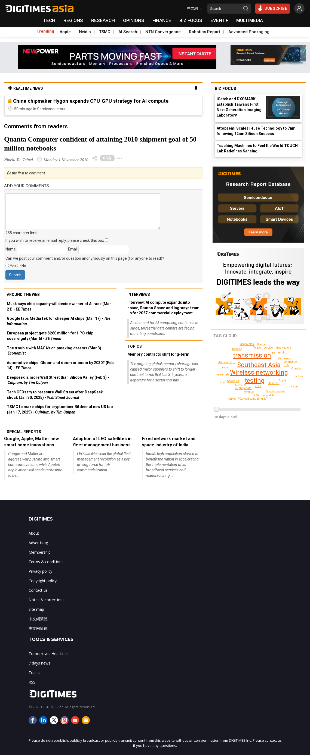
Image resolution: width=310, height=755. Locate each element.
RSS (32, 682)
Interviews (138, 294)
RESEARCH (103, 20)
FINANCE (161, 20)
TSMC (104, 31)
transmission (252, 355)
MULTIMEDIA (249, 20)
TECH (49, 20)
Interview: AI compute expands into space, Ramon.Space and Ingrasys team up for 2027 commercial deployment (163, 307)
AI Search (127, 31)
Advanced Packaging (248, 31)
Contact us (38, 590)
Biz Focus (225, 88)
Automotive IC (226, 362)
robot (225, 367)
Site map (36, 609)
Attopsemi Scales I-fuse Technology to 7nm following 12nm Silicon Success (256, 131)
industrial (240, 384)
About (34, 533)
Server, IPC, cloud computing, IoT (248, 398)
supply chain (243, 388)
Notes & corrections (47, 599)
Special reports (24, 432)
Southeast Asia (259, 365)
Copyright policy (43, 580)
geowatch (268, 395)
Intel (222, 382)
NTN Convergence (163, 31)
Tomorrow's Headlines (49, 653)
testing (255, 380)
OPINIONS (133, 20)
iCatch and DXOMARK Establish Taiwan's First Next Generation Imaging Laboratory (239, 107)
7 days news (39, 663)
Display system (276, 391)
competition (291, 361)
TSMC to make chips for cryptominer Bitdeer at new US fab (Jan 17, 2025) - (60, 409)
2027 (258, 386)
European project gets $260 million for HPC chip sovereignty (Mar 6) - (50, 336)
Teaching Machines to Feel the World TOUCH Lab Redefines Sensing (257, 148)
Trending (45, 31)
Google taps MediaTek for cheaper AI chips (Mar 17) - (58, 321)
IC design (296, 368)
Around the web (23, 294)
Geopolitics (247, 344)
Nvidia (85, 31)
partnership (279, 352)
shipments (284, 358)
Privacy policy (40, 571)
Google (261, 344)
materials (223, 374)
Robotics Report (204, 31)
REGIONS (73, 20)
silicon (293, 386)
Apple (65, 31)
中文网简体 (38, 628)
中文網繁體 (38, 618)
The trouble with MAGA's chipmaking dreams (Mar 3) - (55, 351)
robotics (237, 348)
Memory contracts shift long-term (158, 354)
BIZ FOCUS (190, 20)
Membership (40, 552)
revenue (249, 391)
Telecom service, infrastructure (272, 347)
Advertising (38, 542)
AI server (274, 383)
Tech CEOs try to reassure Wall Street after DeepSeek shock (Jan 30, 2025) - (55, 395)
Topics (134, 346)
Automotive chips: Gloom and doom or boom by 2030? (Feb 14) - (60, 365)
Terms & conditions (46, 561)
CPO (286, 365)
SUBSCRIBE (272, 8)
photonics (233, 381)
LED (256, 394)
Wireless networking (259, 372)
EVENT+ (219, 20)
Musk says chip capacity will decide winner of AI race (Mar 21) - (59, 306)
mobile (298, 376)
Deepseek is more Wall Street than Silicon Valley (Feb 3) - (58, 380)
